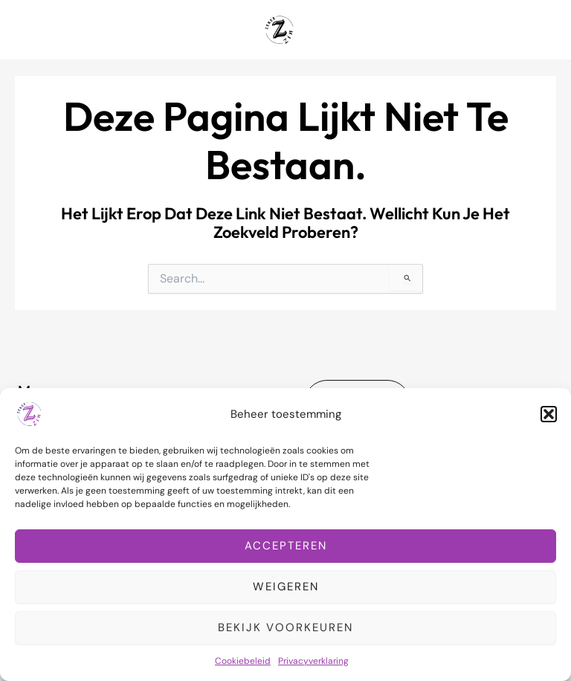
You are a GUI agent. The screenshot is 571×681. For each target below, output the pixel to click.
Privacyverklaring (313, 661)
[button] (548, 414)
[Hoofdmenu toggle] (540, 29)
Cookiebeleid (243, 661)
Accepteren (286, 545)
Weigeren (286, 586)
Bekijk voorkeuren (285, 627)
